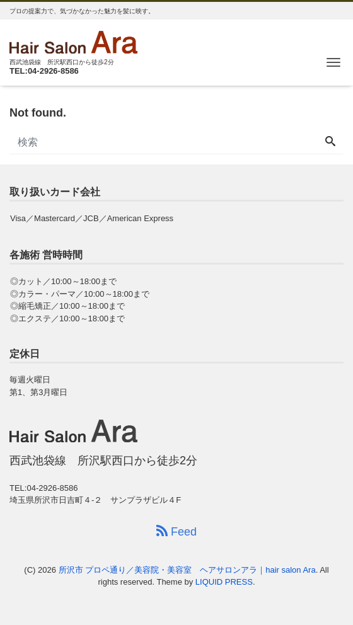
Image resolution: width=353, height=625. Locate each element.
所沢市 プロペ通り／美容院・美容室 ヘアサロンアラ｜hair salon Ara (187, 570)
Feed (176, 531)
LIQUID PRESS (224, 582)
